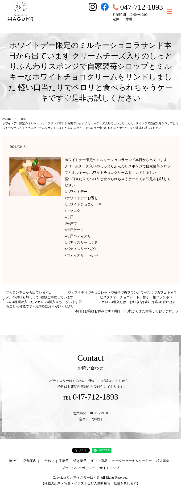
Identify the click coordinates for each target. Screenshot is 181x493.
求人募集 (162, 461)
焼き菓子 (79, 461)
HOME (6, 118)
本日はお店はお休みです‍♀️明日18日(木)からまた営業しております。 (125, 311)
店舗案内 (29, 461)
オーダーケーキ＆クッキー (132, 461)
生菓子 (64, 461)
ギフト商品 (99, 461)
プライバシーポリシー (78, 468)
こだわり (47, 461)
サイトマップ (109, 468)
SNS (23, 118)
